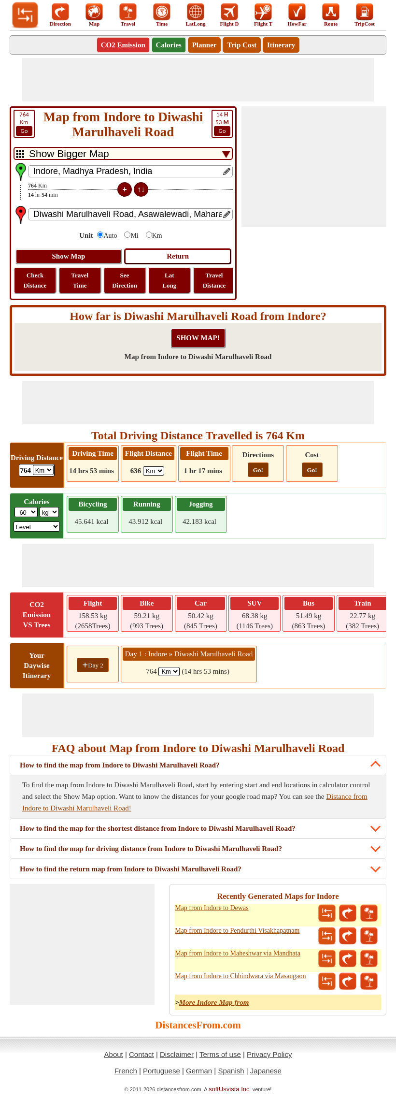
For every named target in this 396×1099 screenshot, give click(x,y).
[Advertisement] (198, 79)
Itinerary (281, 45)
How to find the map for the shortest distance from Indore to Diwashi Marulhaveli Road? (158, 828)
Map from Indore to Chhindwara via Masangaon (240, 976)
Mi (134, 235)
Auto (110, 235)
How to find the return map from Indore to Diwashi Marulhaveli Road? (130, 869)
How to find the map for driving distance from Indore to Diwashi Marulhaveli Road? (151, 849)
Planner (204, 45)
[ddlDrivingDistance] (43, 470)
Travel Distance (214, 280)
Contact (141, 1054)
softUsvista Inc (229, 1089)
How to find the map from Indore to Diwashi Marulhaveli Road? (120, 765)
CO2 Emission (123, 45)
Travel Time (79, 280)
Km (24, 123)
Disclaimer (177, 1054)
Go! (258, 470)
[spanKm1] (169, 671)
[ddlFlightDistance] (153, 471)
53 (222, 123)
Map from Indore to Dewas (211, 907)
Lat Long (169, 280)
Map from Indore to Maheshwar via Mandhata (237, 953)
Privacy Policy (269, 1054)
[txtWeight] (26, 512)
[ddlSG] (37, 526)
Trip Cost (241, 45)
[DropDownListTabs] (123, 153)
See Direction (124, 280)
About (113, 1054)
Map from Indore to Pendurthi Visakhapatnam (237, 930)
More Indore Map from (214, 1002)
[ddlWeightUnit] (49, 512)
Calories (169, 45)
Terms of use (220, 1054)
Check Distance (35, 280)
